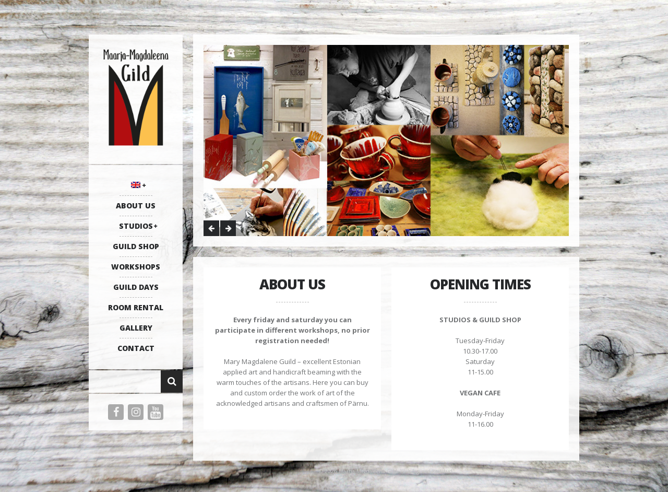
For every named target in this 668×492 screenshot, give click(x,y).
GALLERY (136, 328)
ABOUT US (136, 205)
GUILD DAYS (136, 287)
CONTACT (135, 348)
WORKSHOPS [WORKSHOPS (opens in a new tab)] (135, 267)
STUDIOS (136, 226)
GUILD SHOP (136, 246)
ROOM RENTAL (135, 307)
